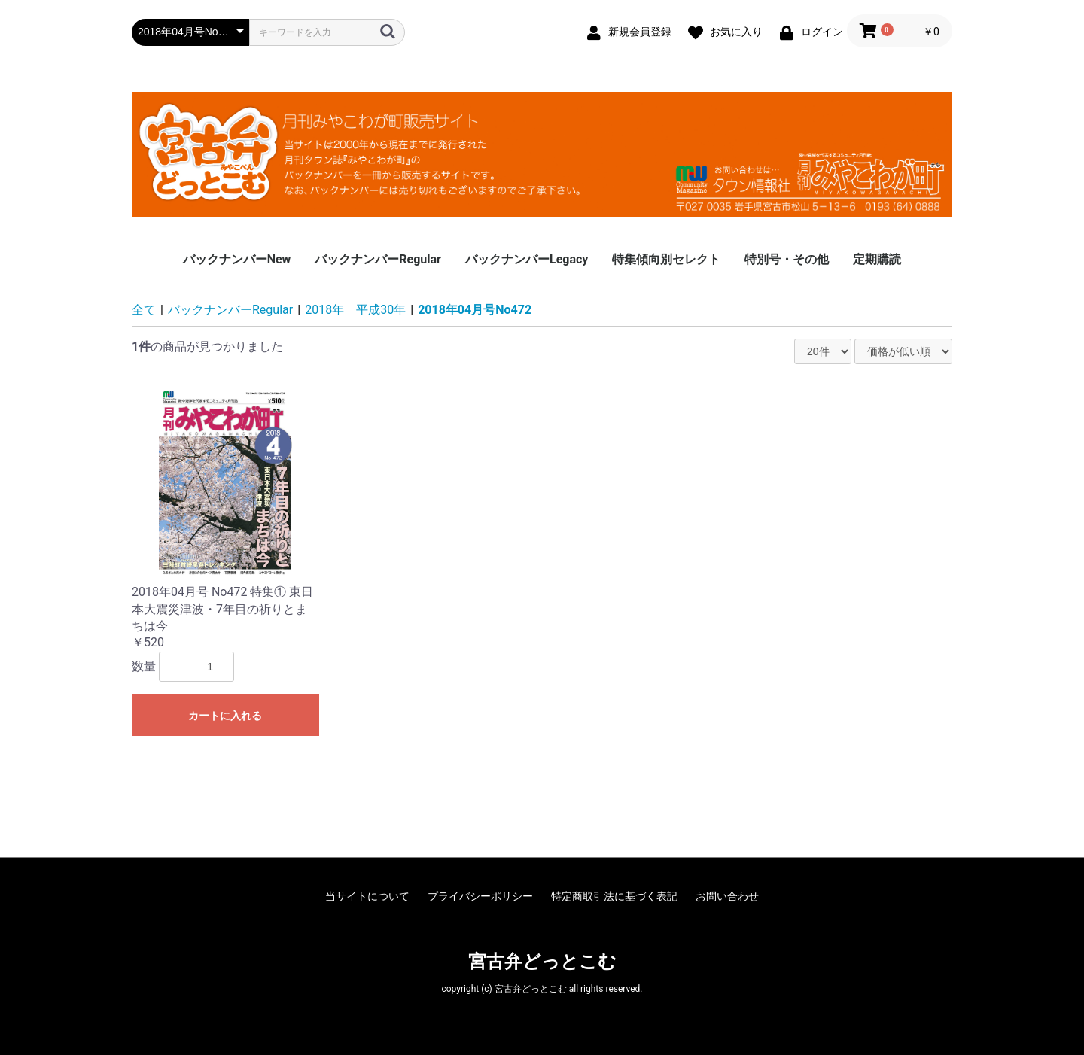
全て (144, 310)
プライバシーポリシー (480, 896)
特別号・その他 (786, 259)
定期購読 (877, 259)
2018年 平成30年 (355, 310)
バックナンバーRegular (378, 259)
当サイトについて (367, 896)
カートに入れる (225, 716)
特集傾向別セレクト (666, 259)
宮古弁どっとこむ (542, 961)
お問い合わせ (727, 896)
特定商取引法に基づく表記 (614, 896)
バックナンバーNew (237, 259)
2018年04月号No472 (474, 310)
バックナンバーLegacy (526, 259)
